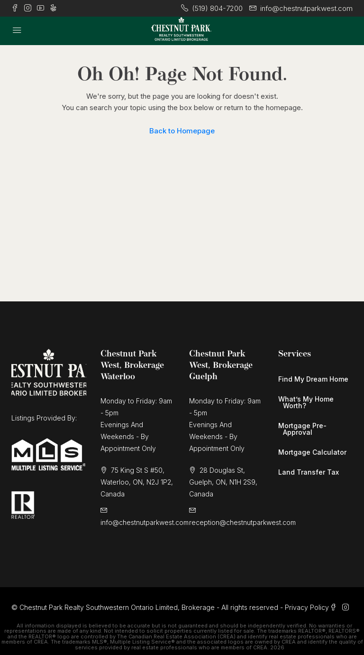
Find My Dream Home (313, 379)
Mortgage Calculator (312, 452)
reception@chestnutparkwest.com (242, 522)
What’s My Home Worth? (306, 402)
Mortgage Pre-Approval (302, 428)
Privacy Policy (307, 607)
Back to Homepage (182, 130)
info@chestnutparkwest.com (144, 522)
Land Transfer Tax (308, 472)
